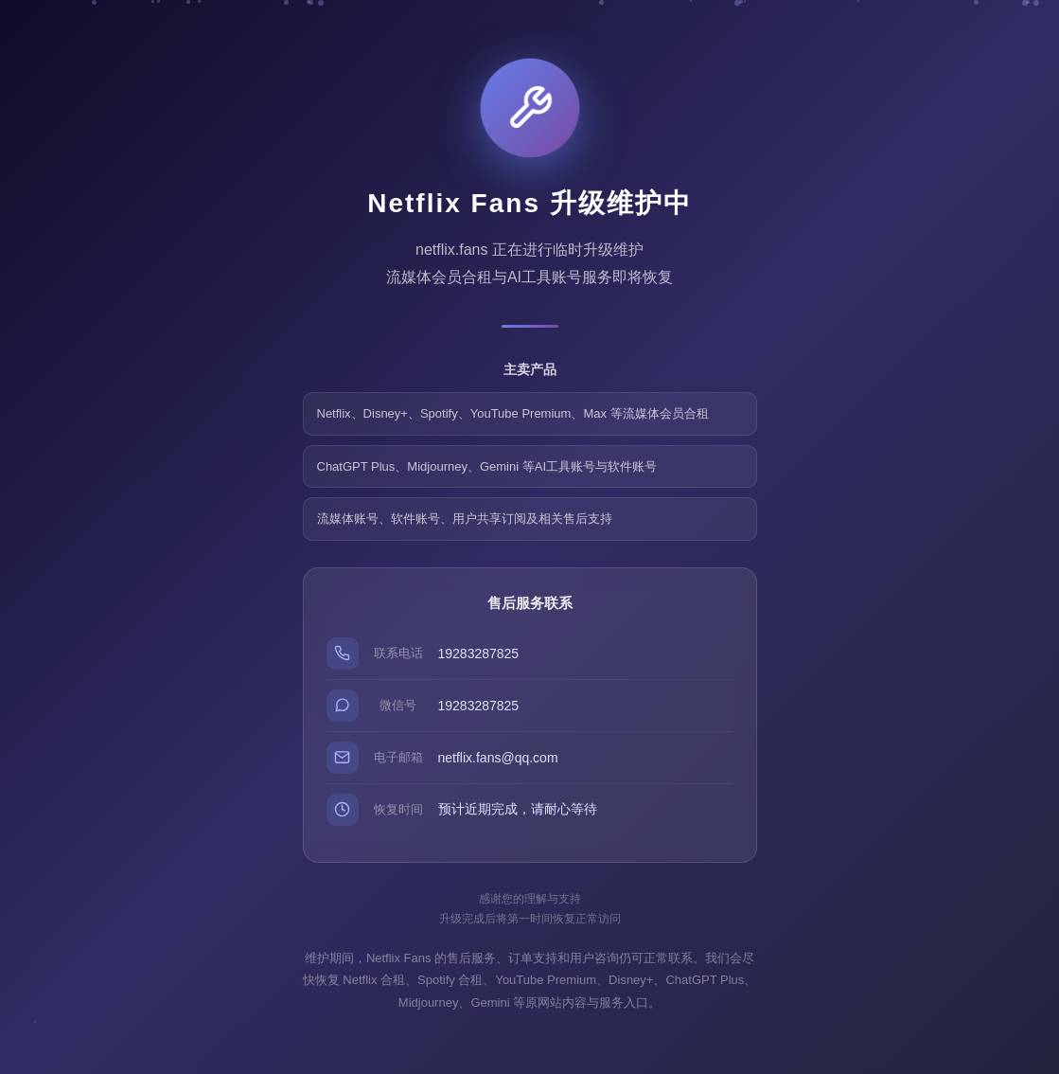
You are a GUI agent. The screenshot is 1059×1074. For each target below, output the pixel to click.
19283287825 (479, 653)
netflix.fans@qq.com (498, 757)
